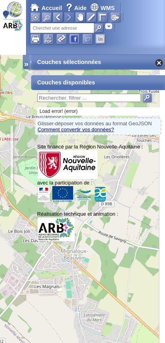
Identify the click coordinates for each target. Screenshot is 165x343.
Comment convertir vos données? (76, 129)
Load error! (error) (59, 111)
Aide (77, 8)
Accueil (46, 8)
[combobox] (109, 26)
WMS (102, 8)
